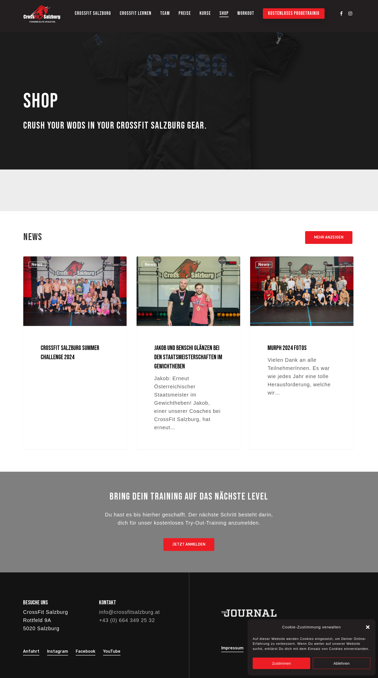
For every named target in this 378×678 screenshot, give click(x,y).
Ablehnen (341, 663)
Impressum (232, 648)
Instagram (57, 651)
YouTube (111, 651)
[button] (367, 627)
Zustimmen (281, 663)
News (36, 264)
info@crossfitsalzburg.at (129, 612)
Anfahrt (31, 651)
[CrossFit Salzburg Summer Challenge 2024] (75, 352)
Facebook (85, 651)
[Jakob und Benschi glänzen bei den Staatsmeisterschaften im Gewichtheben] (188, 352)
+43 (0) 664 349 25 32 (127, 620)
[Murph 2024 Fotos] (302, 352)
